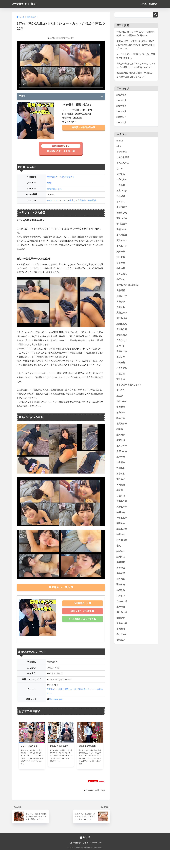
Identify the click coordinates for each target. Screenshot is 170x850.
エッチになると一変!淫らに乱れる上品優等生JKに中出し (135, 56)
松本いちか (121, 401)
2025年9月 (121, 95)
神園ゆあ (120, 512)
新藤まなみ (121, 335)
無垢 (49, 183)
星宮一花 (120, 346)
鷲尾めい (120, 640)
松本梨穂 (120, 407)
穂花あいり (121, 529)
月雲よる (120, 374)
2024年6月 (121, 106)
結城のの (120, 551)
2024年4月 (121, 117)
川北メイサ (121, 296)
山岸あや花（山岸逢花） (128, 285)
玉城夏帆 (120, 485)
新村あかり (121, 329)
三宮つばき (121, 191)
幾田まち (120, 307)
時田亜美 (120, 362)
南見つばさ (100, 790)
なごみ (119, 168)
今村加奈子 (121, 207)
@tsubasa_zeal (55, 699)
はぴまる (120, 174)
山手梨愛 (120, 290)
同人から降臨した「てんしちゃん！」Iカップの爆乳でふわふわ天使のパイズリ (135, 66)
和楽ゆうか (121, 229)
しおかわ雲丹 (122, 157)
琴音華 (119, 490)
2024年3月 (121, 122)
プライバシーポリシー (92, 843)
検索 (155, 14)
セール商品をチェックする (82, 619)
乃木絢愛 (120, 196)
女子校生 (82, 200)
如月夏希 (120, 257)
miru (118, 146)
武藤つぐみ (121, 451)
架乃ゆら (120, 412)
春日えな (120, 357)
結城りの (120, 557)
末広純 (119, 396)
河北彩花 (120, 468)
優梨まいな (121, 213)
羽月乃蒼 (120, 579)
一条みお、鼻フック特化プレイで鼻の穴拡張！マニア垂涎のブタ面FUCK (135, 34)
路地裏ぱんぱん (54, 188)
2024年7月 (121, 100)
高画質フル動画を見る (83, 127)
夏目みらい (121, 240)
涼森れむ (120, 473)
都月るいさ (121, 612)
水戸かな (120, 457)
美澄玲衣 (120, 568)
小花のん (120, 279)
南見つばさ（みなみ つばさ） (61, 177)
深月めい (120, 479)
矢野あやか (121, 507)
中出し (72, 200)
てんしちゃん (122, 163)
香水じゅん (121, 634)
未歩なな (120, 390)
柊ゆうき (120, 418)
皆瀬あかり (121, 501)
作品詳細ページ (82, 603)
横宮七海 (120, 440)
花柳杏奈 (120, 590)
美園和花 (120, 562)
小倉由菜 (120, 268)
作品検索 (153, 4)
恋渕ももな (121, 324)
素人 (118, 546)
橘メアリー (121, 446)
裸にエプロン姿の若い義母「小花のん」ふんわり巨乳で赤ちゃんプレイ (135, 75)
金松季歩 (120, 618)
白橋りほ (120, 496)
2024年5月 (121, 111)
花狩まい (120, 596)
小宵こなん (121, 274)
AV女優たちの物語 (24, 4)
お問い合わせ (75, 843)
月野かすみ (121, 368)
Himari (119, 141)
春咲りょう (121, 351)
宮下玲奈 (120, 263)
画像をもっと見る (61, 587)
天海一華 (120, 252)
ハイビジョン (53, 200)
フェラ (64, 200)
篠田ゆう (120, 534)
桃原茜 (119, 429)
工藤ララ (120, 302)
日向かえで (121, 340)
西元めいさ (121, 601)
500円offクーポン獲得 (82, 611)
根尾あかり (121, 424)
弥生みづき (121, 318)
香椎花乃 (120, 629)
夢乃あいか (121, 246)
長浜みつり (121, 623)
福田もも (120, 523)
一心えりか (121, 179)
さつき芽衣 (121, 152)
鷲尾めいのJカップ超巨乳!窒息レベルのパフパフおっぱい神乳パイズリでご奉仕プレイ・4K (135, 45)
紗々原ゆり (121, 540)
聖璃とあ (120, 584)
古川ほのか (121, 224)
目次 (22, 96)
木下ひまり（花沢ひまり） (129, 385)
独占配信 (92, 200)
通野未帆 (120, 607)
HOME (144, 4)
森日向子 (120, 435)
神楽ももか (121, 518)
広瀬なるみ (121, 313)
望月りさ (120, 379)
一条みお (120, 185)
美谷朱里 (120, 573)
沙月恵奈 (120, 462)
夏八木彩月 (121, 235)
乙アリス (120, 202)
